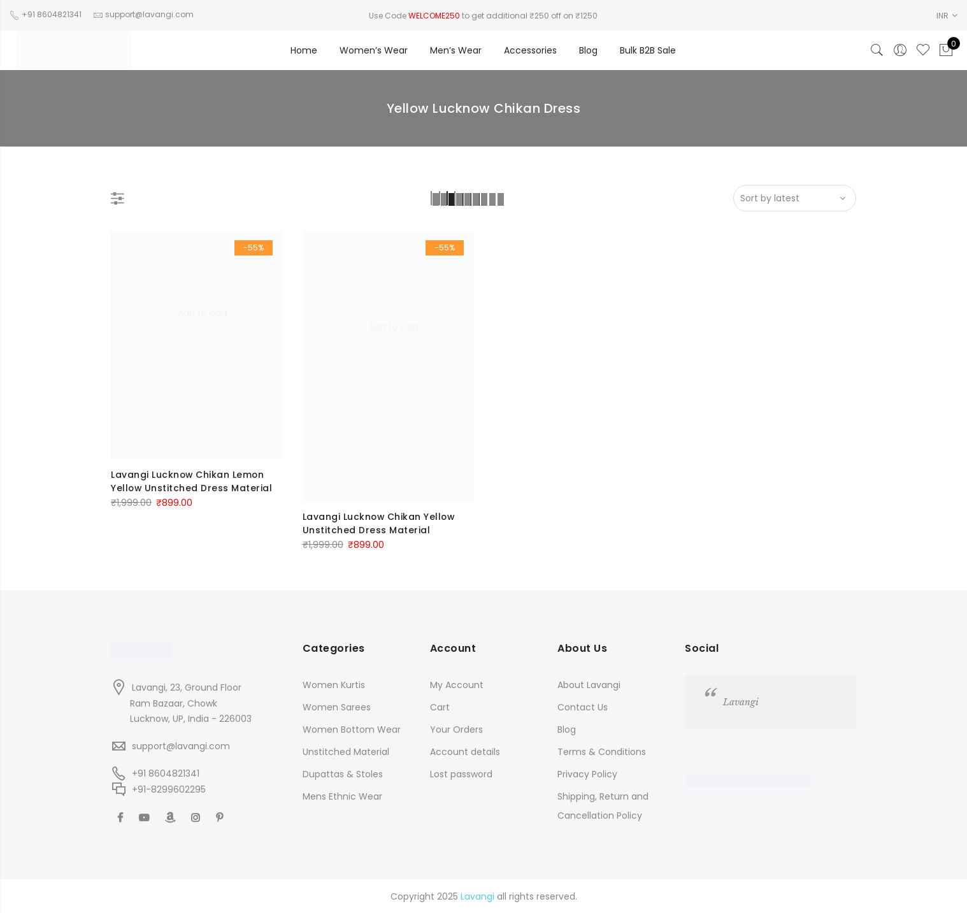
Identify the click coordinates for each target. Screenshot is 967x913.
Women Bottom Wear (352, 728)
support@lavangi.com (181, 744)
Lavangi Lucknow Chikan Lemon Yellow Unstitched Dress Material (192, 481)
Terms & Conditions (601, 750)
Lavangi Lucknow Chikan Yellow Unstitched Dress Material (380, 523)
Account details (465, 750)
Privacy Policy (587, 772)
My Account (457, 683)
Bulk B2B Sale (648, 50)
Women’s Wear (374, 50)
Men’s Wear (456, 50)
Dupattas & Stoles (343, 772)
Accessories (530, 50)
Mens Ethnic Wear (342, 795)
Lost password (461, 772)
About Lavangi (588, 683)
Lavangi (741, 701)
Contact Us (582, 706)
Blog (588, 50)
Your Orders (456, 728)
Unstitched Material (346, 750)
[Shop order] (795, 198)
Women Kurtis (334, 683)
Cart (440, 706)
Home (303, 50)
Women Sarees (337, 706)
